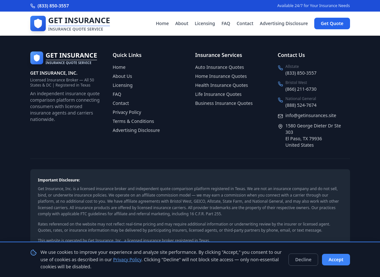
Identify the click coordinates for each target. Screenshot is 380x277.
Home (162, 23)
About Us (122, 76)
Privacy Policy (127, 112)
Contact (245, 23)
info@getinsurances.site (311, 115)
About (182, 23)
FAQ (225, 23)
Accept (335, 259)
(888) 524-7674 (301, 105)
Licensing (205, 23)
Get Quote (332, 23)
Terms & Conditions (133, 121)
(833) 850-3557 (49, 6)
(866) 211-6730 (301, 89)
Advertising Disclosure (284, 23)
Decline (303, 259)
